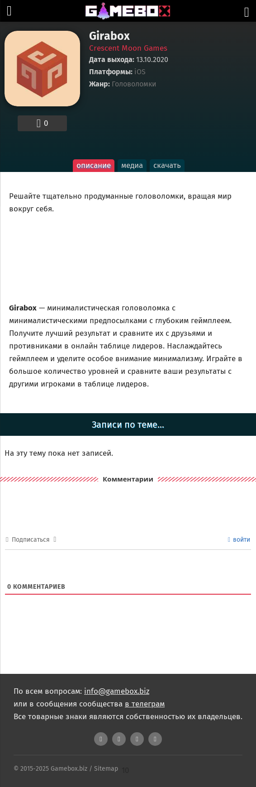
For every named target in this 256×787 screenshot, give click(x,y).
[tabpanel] (128, 285)
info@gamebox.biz (116, 691)
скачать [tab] (167, 165)
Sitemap (106, 769)
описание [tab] (93, 165)
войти (239, 540)
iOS (140, 72)
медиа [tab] (132, 165)
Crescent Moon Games (128, 48)
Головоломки (134, 84)
